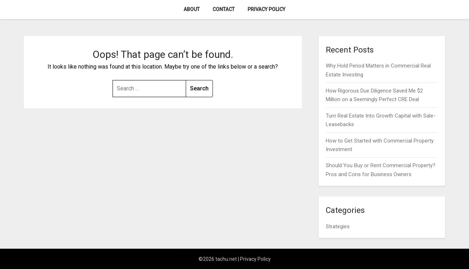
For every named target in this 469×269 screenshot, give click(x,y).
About (192, 9)
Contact (224, 9)
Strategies (338, 226)
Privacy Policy (266, 9)
